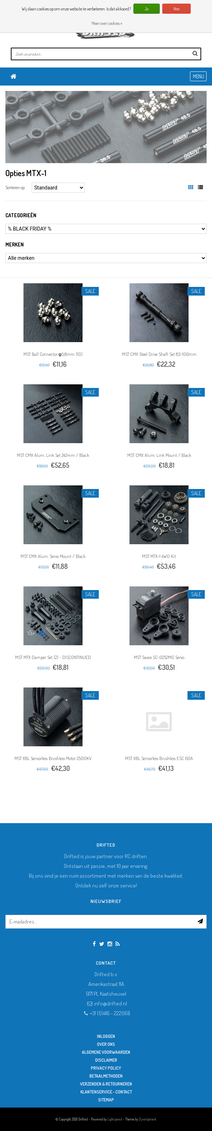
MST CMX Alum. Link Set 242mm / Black (53, 455)
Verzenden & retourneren (106, 1084)
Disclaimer (106, 1060)
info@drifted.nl (110, 1003)
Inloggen (106, 1036)
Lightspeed (114, 1119)
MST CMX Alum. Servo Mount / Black (53, 556)
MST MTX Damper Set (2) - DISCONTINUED (53, 657)
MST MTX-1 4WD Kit (159, 556)
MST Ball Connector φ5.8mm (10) (52, 354)
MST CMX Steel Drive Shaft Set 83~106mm (159, 354)
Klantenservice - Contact (106, 1092)
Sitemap (106, 1099)
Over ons (106, 1044)
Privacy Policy (106, 1068)
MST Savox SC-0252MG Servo (159, 657)
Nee (176, 9)
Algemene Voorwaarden (106, 1052)
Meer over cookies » (107, 23)
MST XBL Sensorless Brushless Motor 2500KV (53, 758)
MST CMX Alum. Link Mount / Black (159, 455)
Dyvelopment (147, 1119)
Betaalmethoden (106, 1076)
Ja (147, 9)
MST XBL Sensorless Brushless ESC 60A (159, 758)
